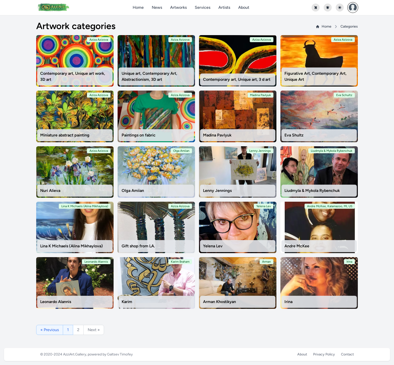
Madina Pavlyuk (217, 135)
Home (138, 7)
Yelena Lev (213, 246)
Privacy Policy (324, 354)
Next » (94, 329)
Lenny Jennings (217, 190)
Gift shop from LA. (138, 246)
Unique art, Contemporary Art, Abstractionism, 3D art (149, 76)
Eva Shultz (294, 135)
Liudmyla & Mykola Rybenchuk (312, 190)
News (157, 7)
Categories (349, 26)
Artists (224, 7)
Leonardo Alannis (55, 301)
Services (202, 7)
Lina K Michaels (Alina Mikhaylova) (71, 246)
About (243, 7)
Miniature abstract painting (64, 135)
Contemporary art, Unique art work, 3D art (72, 76)
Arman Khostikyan (219, 301)
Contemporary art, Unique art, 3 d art (236, 79)
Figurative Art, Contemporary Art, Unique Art (315, 76)
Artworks (178, 7)
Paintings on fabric (139, 135)
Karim (127, 301)
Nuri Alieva (50, 190)
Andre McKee (296, 246)
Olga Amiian (133, 190)
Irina (288, 301)
